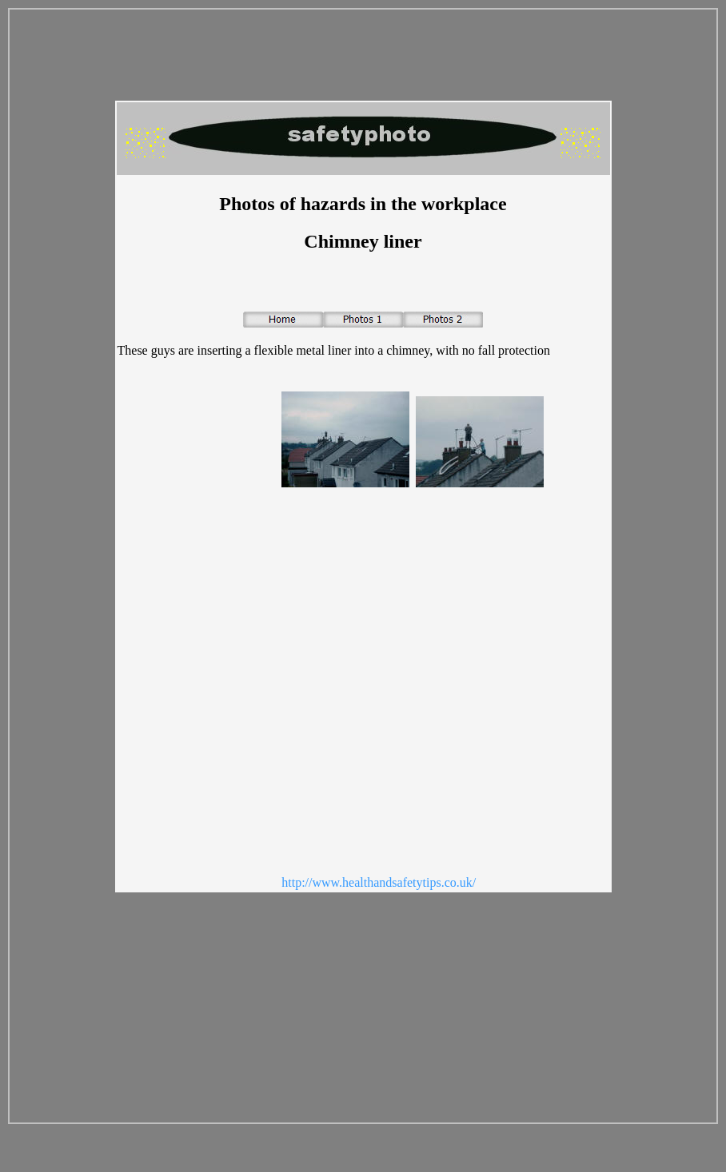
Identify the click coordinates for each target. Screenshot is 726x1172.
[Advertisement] (181, 636)
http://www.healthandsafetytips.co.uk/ (378, 882)
